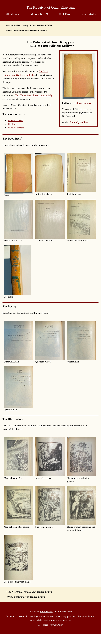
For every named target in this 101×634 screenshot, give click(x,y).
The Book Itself (15, 120)
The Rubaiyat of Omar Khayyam (50, 7)
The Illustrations (16, 127)
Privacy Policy (56, 624)
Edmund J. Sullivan (79, 122)
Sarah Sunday (46, 611)
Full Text (64, 14)
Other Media (88, 14)
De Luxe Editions (82, 103)
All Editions (12, 14)
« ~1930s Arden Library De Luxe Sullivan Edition (29, 26)
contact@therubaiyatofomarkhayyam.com (50, 620)
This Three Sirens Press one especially (33, 95)
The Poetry (13, 124)
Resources (43, 624)
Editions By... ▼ (39, 14)
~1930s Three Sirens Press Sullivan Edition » (26, 31)
